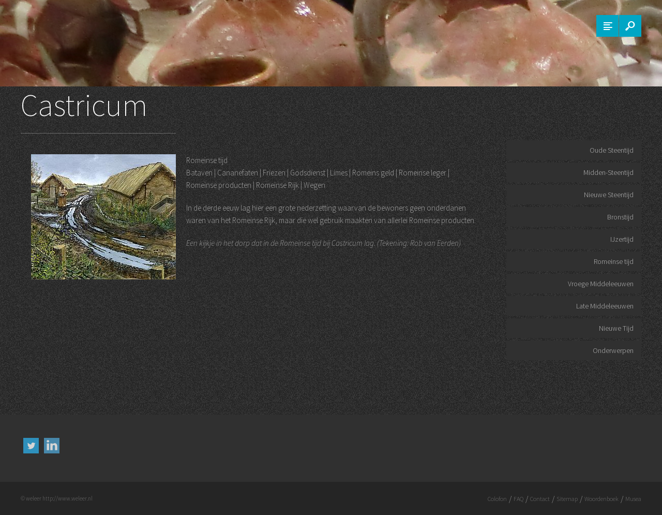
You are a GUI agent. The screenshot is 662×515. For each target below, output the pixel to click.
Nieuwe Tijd (616, 328)
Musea (633, 499)
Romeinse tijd (614, 261)
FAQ (518, 499)
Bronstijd (620, 217)
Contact (540, 499)
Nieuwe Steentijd (609, 194)
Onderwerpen (613, 350)
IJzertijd (622, 239)
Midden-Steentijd (608, 172)
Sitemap (567, 499)
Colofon (497, 499)
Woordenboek (601, 499)
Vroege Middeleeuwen (601, 283)
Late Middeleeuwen (605, 306)
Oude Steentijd (612, 150)
